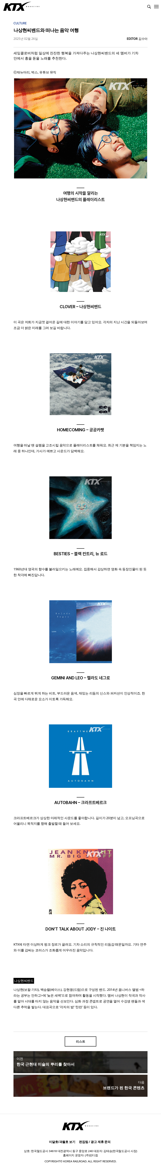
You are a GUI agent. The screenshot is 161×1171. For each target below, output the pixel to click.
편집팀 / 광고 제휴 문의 (95, 1142)
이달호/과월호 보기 (62, 1142)
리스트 (80, 1041)
